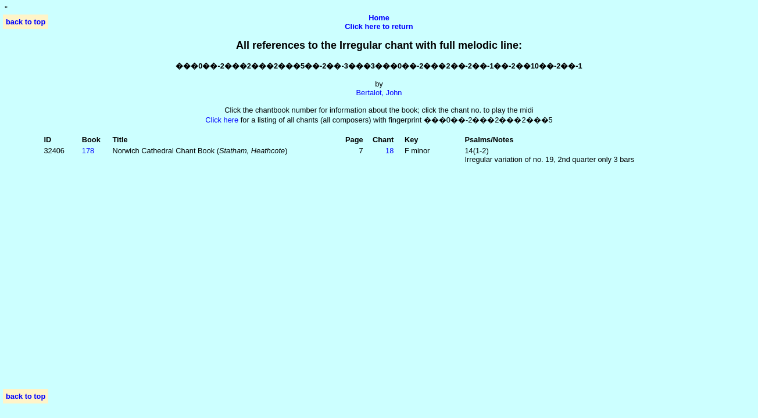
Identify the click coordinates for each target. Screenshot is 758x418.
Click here (221, 120)
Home (379, 17)
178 (88, 150)
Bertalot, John (379, 92)
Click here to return (379, 26)
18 (389, 150)
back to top (25, 21)
